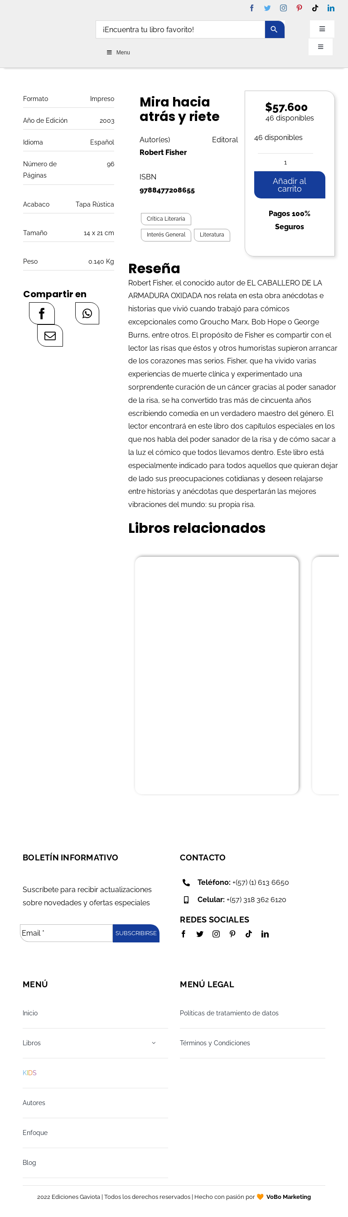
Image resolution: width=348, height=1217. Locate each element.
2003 (107, 120)
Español (102, 142)
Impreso (102, 98)
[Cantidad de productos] (285, 162)
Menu (118, 52)
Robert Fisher (163, 152)
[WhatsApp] (87, 313)
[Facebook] (42, 313)
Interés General (166, 235)
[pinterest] (299, 8)
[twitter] (267, 8)
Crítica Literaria (166, 219)
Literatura (212, 235)
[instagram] (283, 8)
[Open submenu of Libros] (154, 1043)
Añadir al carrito (289, 184)
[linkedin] (331, 8)
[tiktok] (315, 8)
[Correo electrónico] (50, 335)
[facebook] (251, 8)
